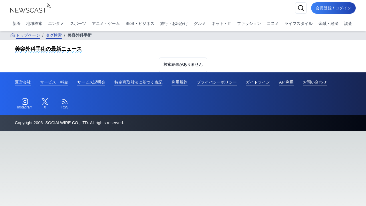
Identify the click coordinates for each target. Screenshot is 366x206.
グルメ (200, 23)
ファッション (249, 23)
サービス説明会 (91, 82)
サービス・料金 (54, 82)
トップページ (25, 35)
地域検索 (34, 23)
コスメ (273, 23)
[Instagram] (25, 104)
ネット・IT (221, 23)
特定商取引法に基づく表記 (138, 82)
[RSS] (65, 104)
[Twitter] (45, 104)
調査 (348, 23)
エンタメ (56, 23)
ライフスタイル (299, 23)
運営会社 (23, 82)
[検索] (301, 8)
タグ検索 (54, 35)
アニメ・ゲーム (106, 23)
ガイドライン (258, 82)
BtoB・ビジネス (140, 23)
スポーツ (78, 23)
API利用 (286, 82)
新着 (17, 23)
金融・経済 (329, 23)
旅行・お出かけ (174, 23)
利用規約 (180, 82)
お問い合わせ (315, 82)
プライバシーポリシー (217, 82)
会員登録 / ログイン (333, 8)
